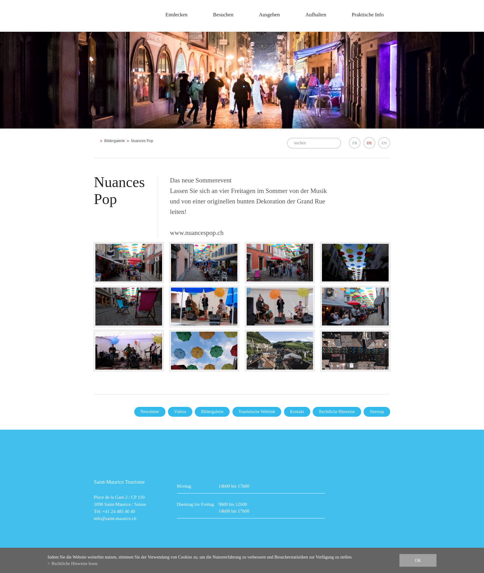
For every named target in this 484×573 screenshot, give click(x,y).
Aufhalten (315, 15)
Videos (180, 411)
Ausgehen (269, 15)
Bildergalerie (114, 141)
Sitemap (377, 411)
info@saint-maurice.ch (115, 518)
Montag (184, 486)
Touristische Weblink (257, 411)
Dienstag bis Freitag (195, 504)
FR (354, 143)
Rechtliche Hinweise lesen (75, 563)
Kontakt (297, 411)
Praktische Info (368, 15)
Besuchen (223, 15)
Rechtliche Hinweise (337, 411)
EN (384, 143)
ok (418, 560)
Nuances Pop (142, 141)
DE (369, 143)
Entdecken (176, 15)
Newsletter (149, 411)
